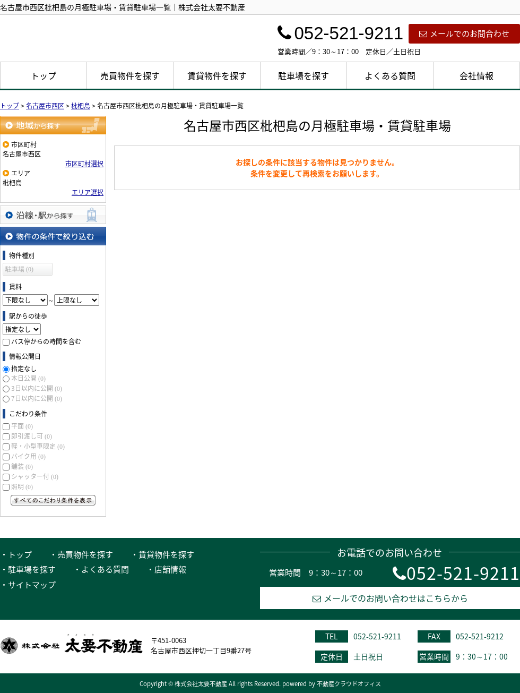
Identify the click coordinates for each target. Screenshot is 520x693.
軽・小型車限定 (38, 446)
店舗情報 (170, 569)
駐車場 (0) (19, 269)
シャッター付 (34, 476)
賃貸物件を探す (217, 75)
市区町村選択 (84, 163)
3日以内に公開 (36, 388)
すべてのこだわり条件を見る (53, 500)
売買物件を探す (130, 75)
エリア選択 (87, 192)
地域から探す (53, 125)
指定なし (24, 368)
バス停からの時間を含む (46, 341)
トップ (43, 75)
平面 (22, 426)
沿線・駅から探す (53, 215)
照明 (22, 486)
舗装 (22, 466)
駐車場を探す (303, 75)
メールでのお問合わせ (464, 33)
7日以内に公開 (36, 398)
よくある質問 (390, 75)
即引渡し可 (31, 436)
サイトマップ (32, 585)
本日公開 (28, 378)
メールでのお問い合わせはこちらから (390, 598)
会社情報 (476, 75)
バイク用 (28, 456)
